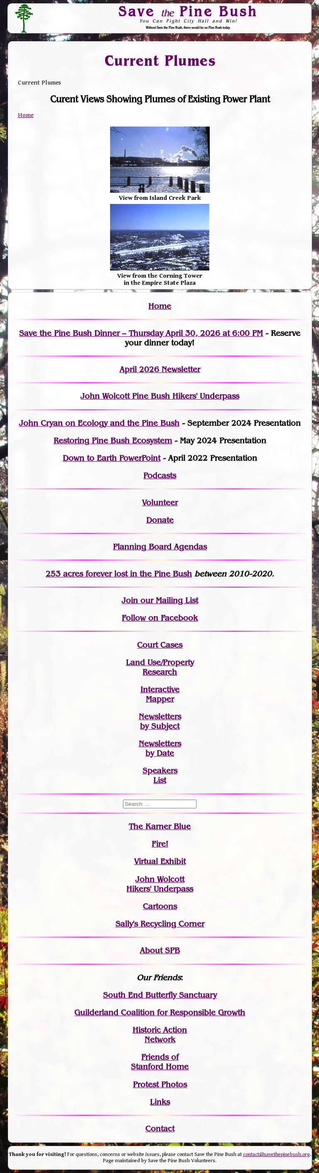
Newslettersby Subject (160, 721)
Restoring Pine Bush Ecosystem (113, 440)
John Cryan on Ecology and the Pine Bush (99, 423)
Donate (160, 520)
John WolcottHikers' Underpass (159, 884)
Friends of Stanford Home (160, 1061)
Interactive (159, 689)
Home (26, 115)
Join (130, 600)
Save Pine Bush (188, 11)
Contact (159, 1128)
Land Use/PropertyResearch (160, 667)
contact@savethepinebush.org (276, 1154)
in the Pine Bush (144, 574)
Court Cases (159, 645)
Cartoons (160, 906)
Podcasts (159, 475)
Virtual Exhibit (160, 861)
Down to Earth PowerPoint (111, 458)
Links (160, 1102)
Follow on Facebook (160, 618)
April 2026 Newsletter (160, 369)
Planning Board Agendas (160, 547)
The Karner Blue (160, 826)
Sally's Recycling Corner (159, 924)
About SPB (160, 950)
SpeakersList (159, 775)
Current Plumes (160, 61)
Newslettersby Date (160, 748)
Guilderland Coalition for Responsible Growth (159, 1012)
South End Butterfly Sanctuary (160, 995)
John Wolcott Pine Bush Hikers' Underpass (160, 396)
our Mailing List (168, 600)
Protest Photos (160, 1084)
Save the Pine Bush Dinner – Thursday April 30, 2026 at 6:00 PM (141, 333)
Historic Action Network (160, 1034)
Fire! (160, 844)
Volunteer (160, 502)
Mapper (160, 699)
